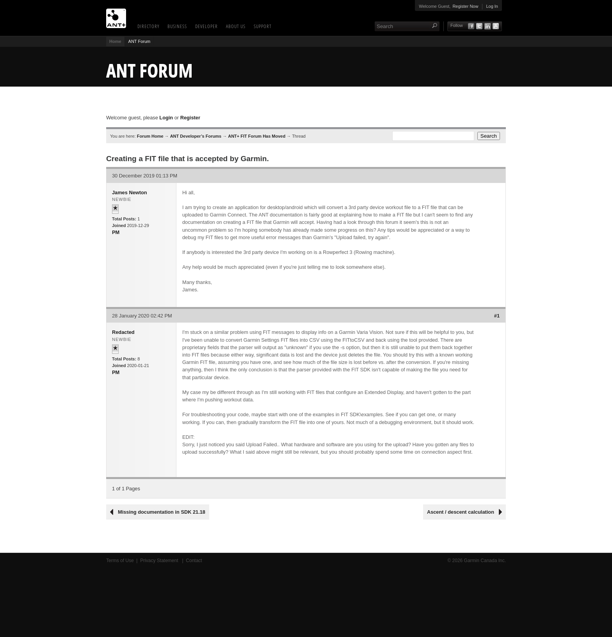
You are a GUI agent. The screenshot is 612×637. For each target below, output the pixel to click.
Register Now (465, 6)
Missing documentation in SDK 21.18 (161, 512)
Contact (194, 560)
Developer (206, 26)
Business (177, 26)
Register (190, 118)
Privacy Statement (160, 560)
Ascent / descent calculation (460, 512)
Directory (148, 26)
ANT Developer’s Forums (195, 136)
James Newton (129, 192)
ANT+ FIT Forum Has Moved (256, 136)
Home (115, 41)
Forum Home (150, 136)
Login (166, 118)
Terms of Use (120, 560)
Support (263, 26)
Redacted (123, 332)
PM (115, 232)
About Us (236, 26)
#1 (497, 316)
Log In (492, 6)
